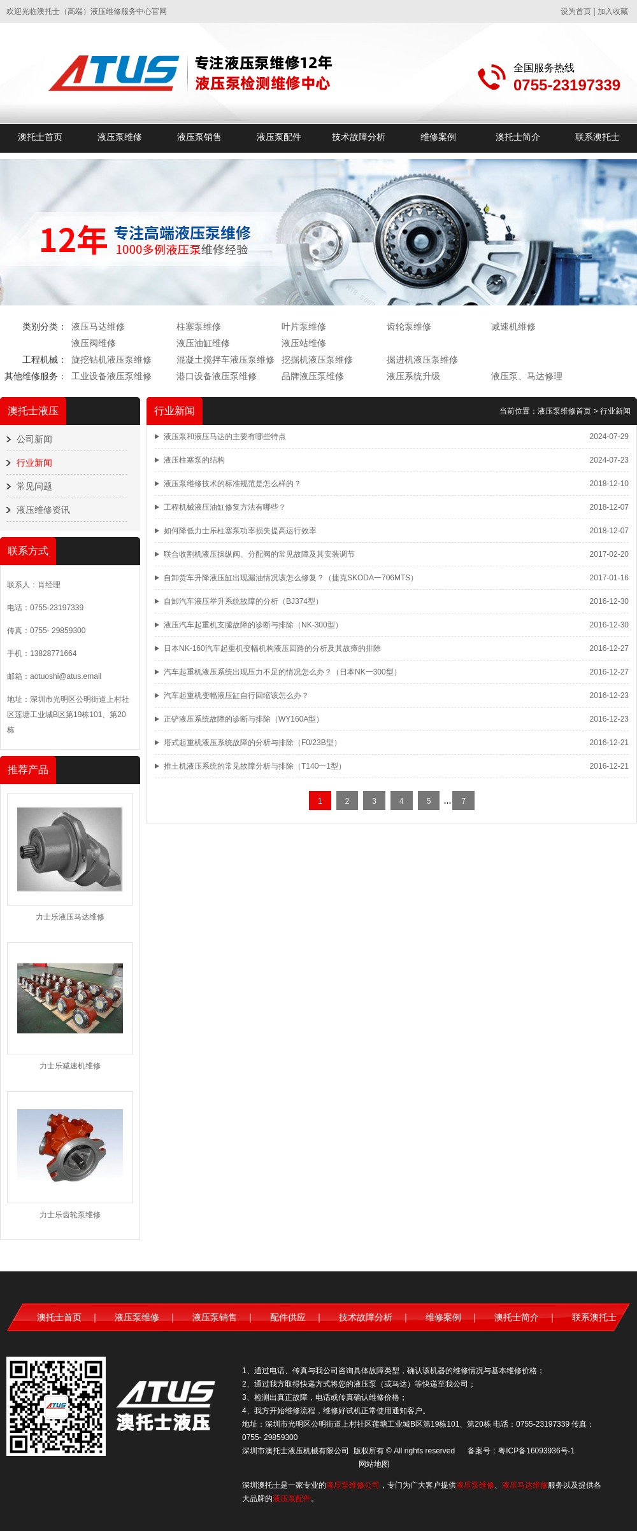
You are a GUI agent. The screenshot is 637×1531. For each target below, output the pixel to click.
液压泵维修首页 (564, 411)
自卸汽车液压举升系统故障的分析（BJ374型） (243, 601)
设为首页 (576, 11)
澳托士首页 (40, 137)
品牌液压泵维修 (313, 376)
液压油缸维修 (203, 343)
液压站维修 (304, 343)
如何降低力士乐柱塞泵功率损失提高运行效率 (240, 530)
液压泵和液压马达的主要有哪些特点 (225, 436)
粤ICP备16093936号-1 (536, 1450)
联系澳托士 (597, 137)
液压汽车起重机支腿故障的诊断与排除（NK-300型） (253, 624)
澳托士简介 (518, 137)
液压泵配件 (279, 137)
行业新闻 (34, 463)
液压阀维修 (93, 343)
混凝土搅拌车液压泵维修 (225, 359)
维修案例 (438, 137)
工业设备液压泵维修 (111, 376)
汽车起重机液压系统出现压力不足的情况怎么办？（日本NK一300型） (282, 672)
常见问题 (34, 486)
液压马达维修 (98, 326)
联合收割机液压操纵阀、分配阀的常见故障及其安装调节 (259, 554)
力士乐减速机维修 (70, 1065)
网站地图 (374, 1464)
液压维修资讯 (43, 510)
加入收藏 (613, 11)
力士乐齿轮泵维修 (70, 1214)
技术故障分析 (358, 137)
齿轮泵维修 (409, 326)
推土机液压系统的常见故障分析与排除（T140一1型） (255, 766)
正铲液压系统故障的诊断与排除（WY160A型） (244, 719)
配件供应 (288, 1317)
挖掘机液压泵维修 (317, 359)
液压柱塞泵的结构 (194, 460)
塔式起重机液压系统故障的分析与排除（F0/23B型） (252, 742)
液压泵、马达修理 (526, 376)
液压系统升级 (413, 376)
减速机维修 (513, 326)
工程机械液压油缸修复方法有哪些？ (225, 507)
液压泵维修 (119, 137)
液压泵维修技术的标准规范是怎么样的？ (232, 483)
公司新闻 (34, 439)
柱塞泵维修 (198, 326)
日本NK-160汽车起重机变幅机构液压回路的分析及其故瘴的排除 (272, 648)
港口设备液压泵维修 (216, 376)
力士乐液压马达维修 (70, 916)
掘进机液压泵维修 (422, 359)
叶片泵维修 (304, 326)
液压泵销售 (199, 137)
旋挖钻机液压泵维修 (111, 359)
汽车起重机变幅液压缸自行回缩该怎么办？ (236, 695)
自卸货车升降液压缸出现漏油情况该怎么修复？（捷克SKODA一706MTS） (291, 577)
